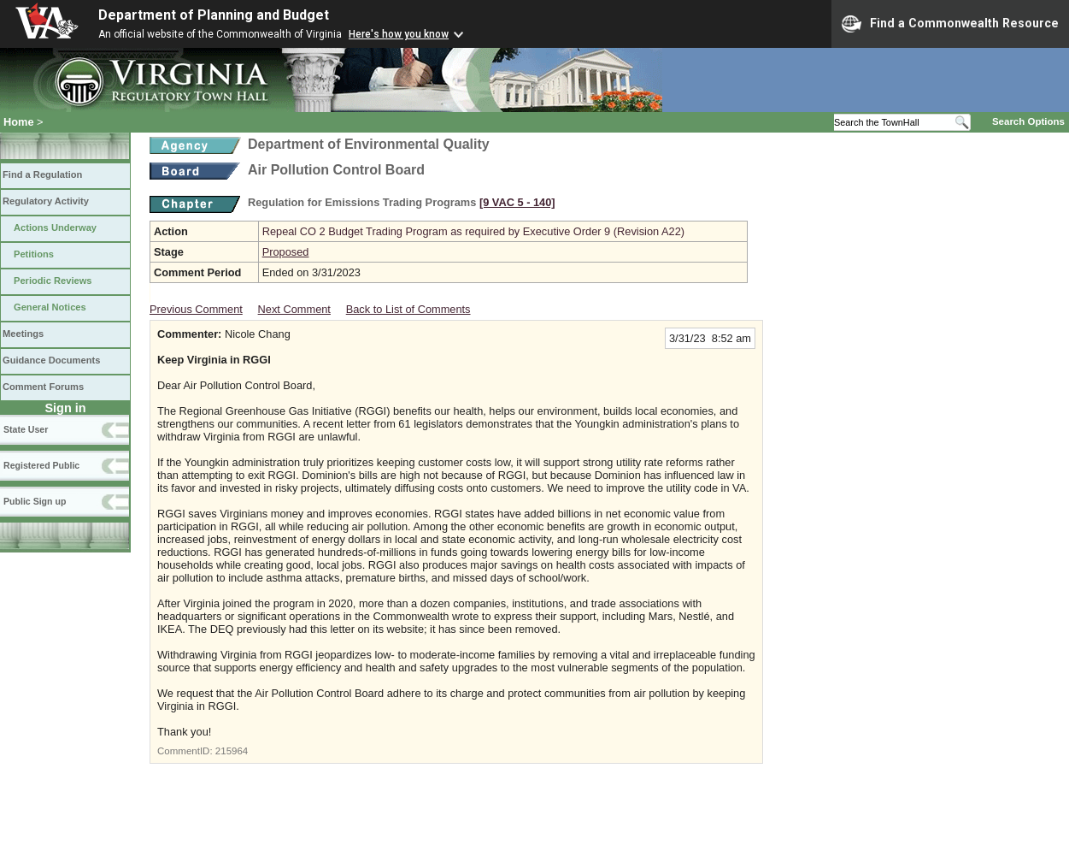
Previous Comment (196, 309)
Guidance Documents (51, 360)
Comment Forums (43, 386)
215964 (231, 751)
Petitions (34, 254)
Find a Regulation (42, 174)
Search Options (1028, 121)
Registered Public (41, 465)
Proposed (285, 251)
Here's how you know (399, 34)
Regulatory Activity (46, 201)
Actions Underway (55, 227)
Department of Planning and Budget (213, 15)
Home (18, 121)
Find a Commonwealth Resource (950, 23)
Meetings (23, 333)
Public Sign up (34, 501)
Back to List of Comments (408, 309)
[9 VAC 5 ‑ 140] (517, 202)
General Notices (50, 307)
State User (25, 429)
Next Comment (294, 309)
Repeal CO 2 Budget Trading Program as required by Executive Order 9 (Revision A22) (473, 231)
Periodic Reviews (53, 280)
